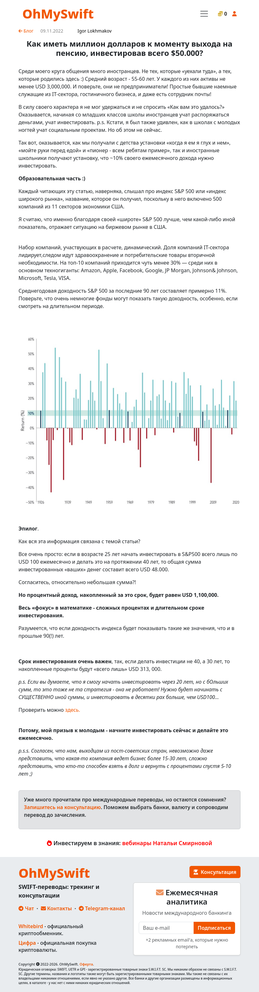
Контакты (56, 908)
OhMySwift (58, 13)
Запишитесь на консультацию (62, 807)
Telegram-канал (102, 908)
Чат (26, 908)
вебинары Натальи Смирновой (167, 843)
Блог (25, 31)
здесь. (72, 709)
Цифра (27, 942)
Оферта (86, 964)
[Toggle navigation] (204, 14)
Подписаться (214, 927)
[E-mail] (166, 928)
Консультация (215, 872)
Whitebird (30, 926)
